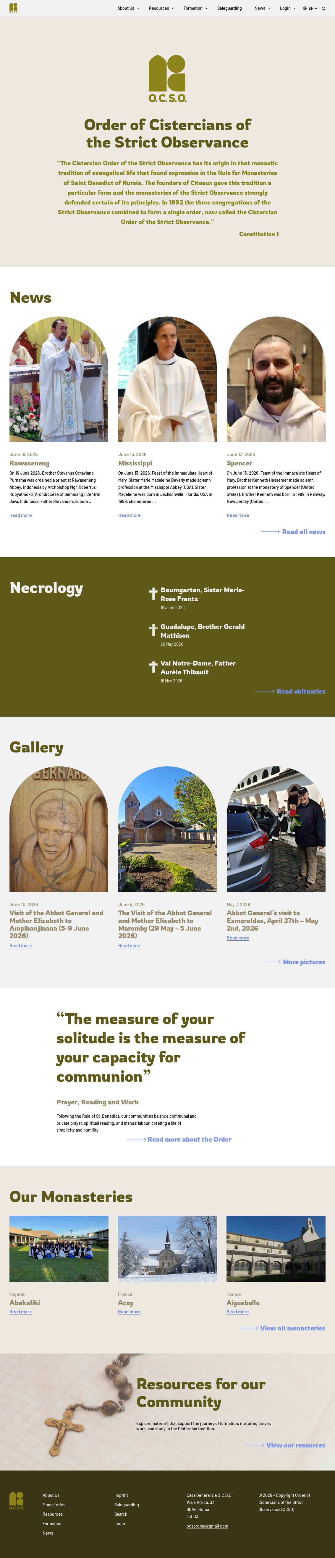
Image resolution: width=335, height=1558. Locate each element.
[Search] (324, 9)
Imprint (121, 1495)
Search (120, 1514)
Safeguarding (229, 8)
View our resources (285, 1445)
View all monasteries (282, 1328)
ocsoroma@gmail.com (207, 1525)
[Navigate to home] (16, 9)
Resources (159, 8)
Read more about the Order (179, 1139)
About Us (125, 8)
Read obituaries (290, 691)
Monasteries (54, 1504)
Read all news (293, 531)
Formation (193, 8)
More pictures (294, 962)
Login (285, 8)
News (260, 8)
